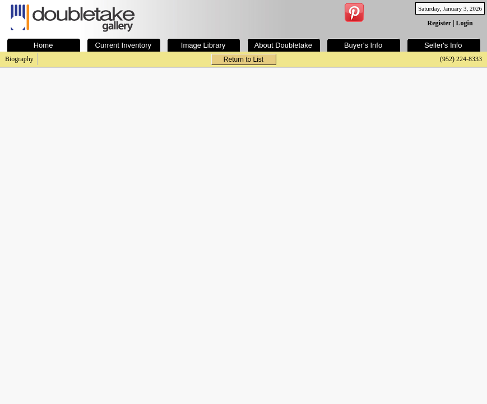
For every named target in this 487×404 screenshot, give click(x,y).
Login (464, 23)
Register (439, 23)
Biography (19, 59)
